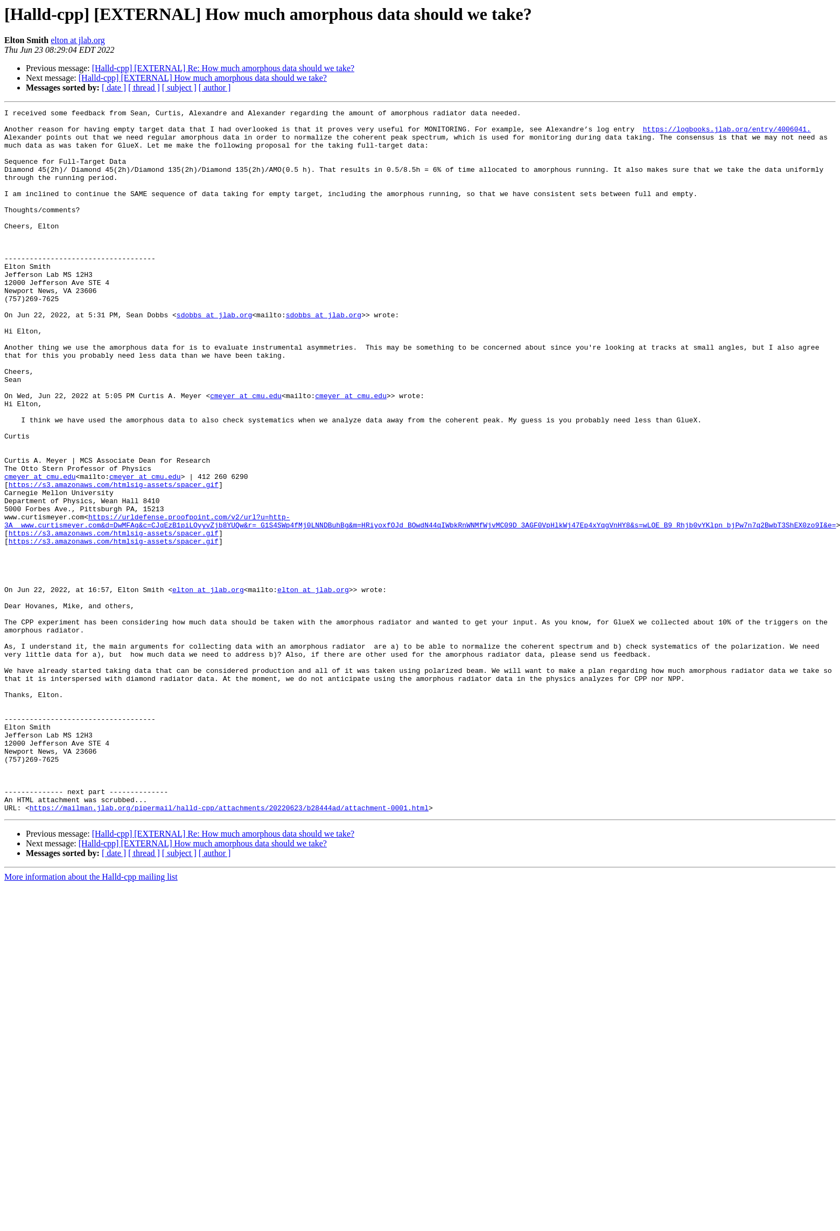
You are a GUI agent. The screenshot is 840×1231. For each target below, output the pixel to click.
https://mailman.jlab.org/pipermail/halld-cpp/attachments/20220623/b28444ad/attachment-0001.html (229, 948)
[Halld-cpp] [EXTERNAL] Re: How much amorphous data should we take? (223, 68)
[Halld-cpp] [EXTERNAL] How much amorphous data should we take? (203, 77)
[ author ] (215, 87)
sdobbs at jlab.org (214, 356)
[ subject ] (179, 87)
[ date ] (114, 87)
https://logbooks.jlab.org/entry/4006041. (727, 133)
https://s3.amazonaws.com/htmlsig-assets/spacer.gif (114, 560)
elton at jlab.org (78, 40)
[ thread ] (144, 87)
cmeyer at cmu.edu (246, 453)
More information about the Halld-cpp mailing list (91, 1017)
